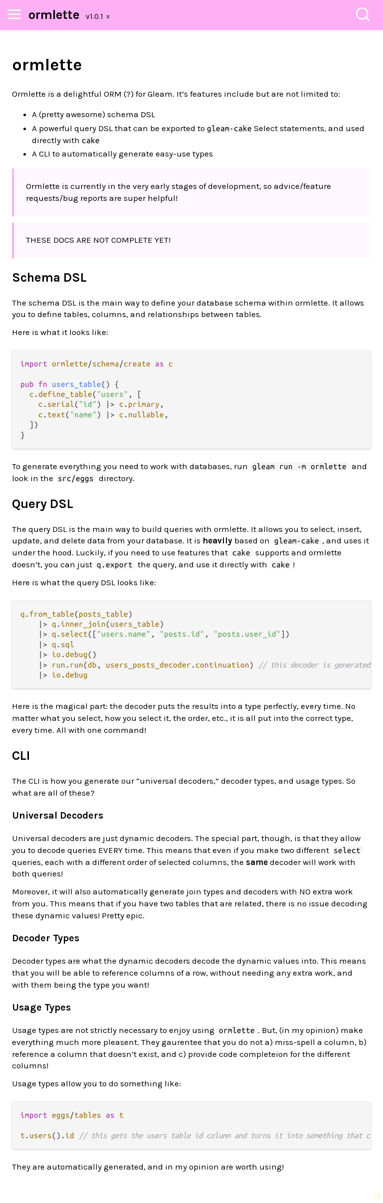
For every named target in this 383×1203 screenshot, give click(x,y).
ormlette (54, 14)
